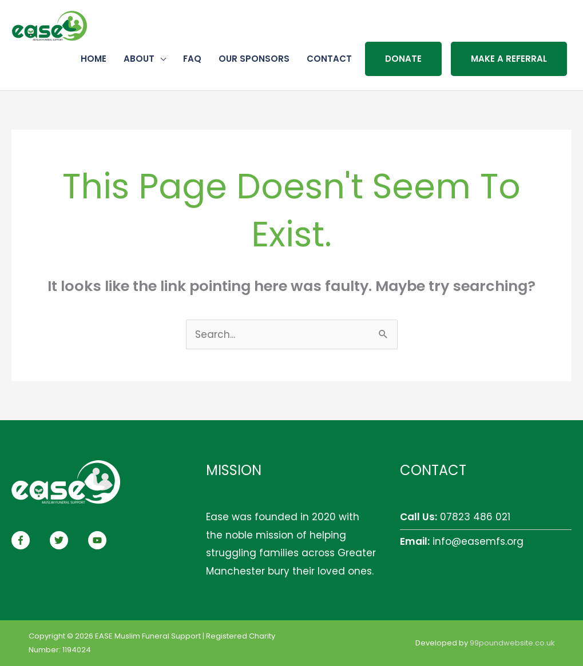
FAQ (192, 59)
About (139, 59)
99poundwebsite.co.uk (511, 642)
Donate (403, 59)
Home (93, 59)
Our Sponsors (254, 59)
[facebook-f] (29, 540)
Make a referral (509, 59)
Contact (329, 59)
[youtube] (98, 540)
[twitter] (67, 540)
